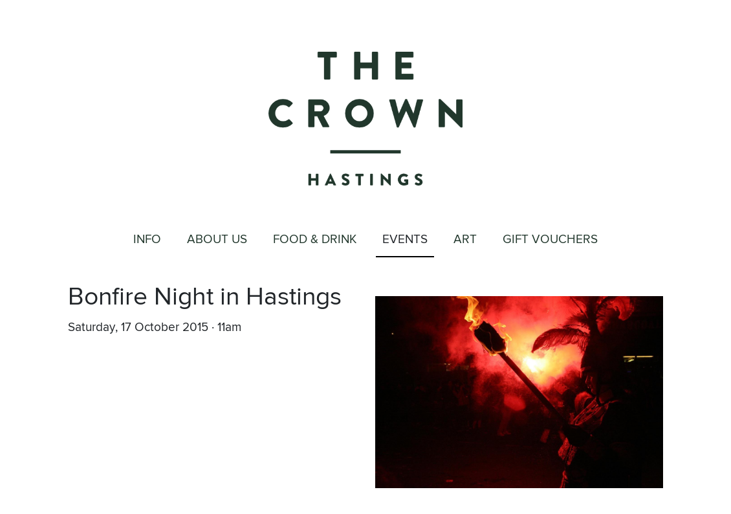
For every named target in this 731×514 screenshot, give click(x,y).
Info (147, 239)
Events (405, 239)
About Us (217, 239)
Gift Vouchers (550, 239)
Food (314, 240)
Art (465, 239)
